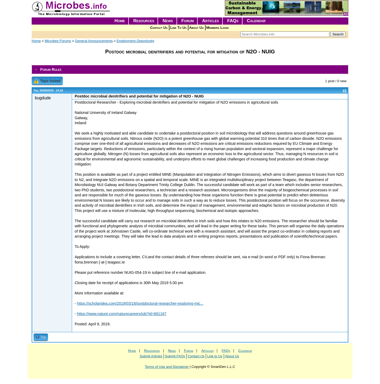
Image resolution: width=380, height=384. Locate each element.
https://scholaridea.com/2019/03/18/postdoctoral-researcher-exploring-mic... (140, 303)
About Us (196, 28)
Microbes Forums (58, 41)
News (168, 20)
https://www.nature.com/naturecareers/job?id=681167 (122, 314)
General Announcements (94, 41)
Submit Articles (151, 356)
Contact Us (159, 28)
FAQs (233, 20)
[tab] (190, 69)
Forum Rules (50, 69)
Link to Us (214, 356)
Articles (210, 20)
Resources (143, 20)
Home (120, 20)
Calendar (256, 20)
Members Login (217, 28)
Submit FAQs (175, 356)
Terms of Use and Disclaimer (167, 367)
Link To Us (178, 28)
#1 (344, 90)
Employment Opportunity (135, 41)
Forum (187, 20)
